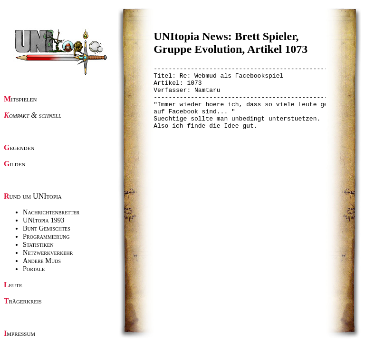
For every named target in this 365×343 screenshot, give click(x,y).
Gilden (14, 164)
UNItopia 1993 (43, 220)
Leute (13, 285)
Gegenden (19, 147)
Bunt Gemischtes (46, 228)
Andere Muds (42, 260)
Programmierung (46, 236)
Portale (34, 268)
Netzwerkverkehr (48, 252)
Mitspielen (20, 99)
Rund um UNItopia (33, 196)
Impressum (19, 333)
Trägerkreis (23, 301)
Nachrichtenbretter (51, 212)
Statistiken (38, 244)
